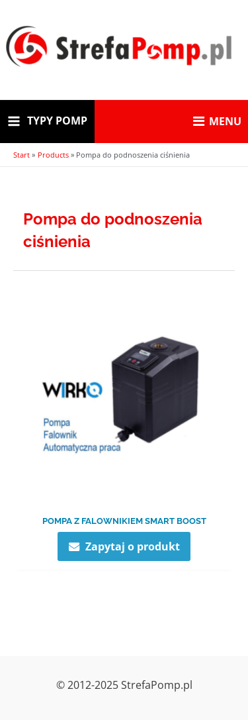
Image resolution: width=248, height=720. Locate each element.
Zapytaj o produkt (132, 546)
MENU (217, 121)
